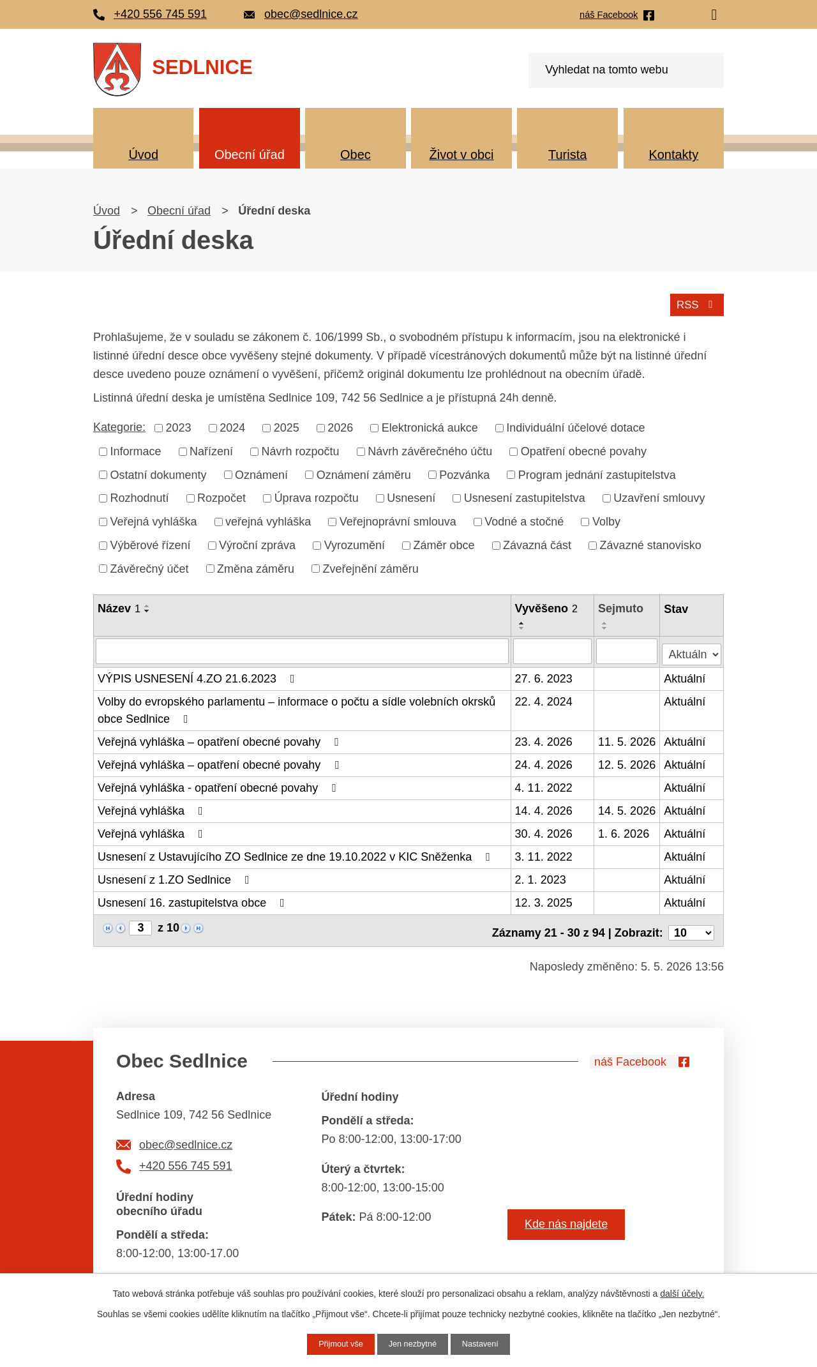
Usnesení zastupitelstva (524, 496)
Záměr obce (444, 543)
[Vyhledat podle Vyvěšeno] (553, 649)
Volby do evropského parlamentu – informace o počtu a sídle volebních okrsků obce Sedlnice (296, 706)
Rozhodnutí (139, 496)
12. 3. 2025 (544, 899)
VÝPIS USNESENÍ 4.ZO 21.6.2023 (199, 674)
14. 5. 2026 (627, 807)
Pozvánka (464, 473)
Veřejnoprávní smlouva (398, 519)
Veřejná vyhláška (153, 519)
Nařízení (211, 449)
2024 (232, 425)
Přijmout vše (336, 1343)
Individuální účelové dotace (575, 425)
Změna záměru (255, 567)
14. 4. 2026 (544, 807)
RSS (695, 302)
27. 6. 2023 (544, 674)
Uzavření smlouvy (659, 496)
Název (119, 607)
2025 (286, 425)
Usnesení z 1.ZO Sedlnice (176, 876)
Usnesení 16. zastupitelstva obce (194, 899)
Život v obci (462, 154)
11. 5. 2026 (627, 738)
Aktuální (685, 674)
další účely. (682, 1292)
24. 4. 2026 (544, 761)
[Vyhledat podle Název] (302, 649)
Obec (355, 154)
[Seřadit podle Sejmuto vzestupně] (606, 621)
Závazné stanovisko (650, 543)
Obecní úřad (249, 154)
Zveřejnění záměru (371, 567)
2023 (178, 425)
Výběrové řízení (150, 543)
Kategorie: (119, 425)
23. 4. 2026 (544, 738)
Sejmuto (621, 607)
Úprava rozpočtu (316, 496)
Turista (567, 154)
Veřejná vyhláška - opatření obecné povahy (219, 784)
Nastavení (485, 1343)
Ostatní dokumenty (158, 473)
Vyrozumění (354, 543)
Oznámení (261, 473)
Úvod (143, 154)
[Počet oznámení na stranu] (691, 924)
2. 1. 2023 (541, 876)
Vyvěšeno (547, 607)
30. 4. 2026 (544, 830)
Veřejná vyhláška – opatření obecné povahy (221, 738)
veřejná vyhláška (268, 519)
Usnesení (411, 496)
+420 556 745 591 (185, 1157)
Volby (606, 519)
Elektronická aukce (430, 425)
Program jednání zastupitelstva (597, 473)
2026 (340, 425)
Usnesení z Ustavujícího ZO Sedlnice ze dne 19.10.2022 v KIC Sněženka (296, 853)
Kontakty (673, 154)
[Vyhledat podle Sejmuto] (627, 649)
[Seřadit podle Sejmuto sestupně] (606, 627)
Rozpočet (221, 496)
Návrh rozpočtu (301, 449)
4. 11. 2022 (544, 784)
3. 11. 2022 (544, 853)
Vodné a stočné (524, 519)
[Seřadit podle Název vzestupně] (147, 604)
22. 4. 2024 (544, 697)
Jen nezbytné (412, 1343)
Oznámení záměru (364, 473)
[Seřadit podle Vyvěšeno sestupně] (523, 627)
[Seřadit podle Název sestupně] (147, 609)
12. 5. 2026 (627, 761)
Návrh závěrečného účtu (430, 449)
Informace (135, 449)
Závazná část (537, 543)
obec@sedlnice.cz (185, 1135)
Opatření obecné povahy (584, 449)
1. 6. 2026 (624, 830)
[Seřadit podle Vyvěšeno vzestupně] (523, 621)
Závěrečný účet (149, 567)
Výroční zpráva (257, 543)
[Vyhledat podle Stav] (692, 647)
